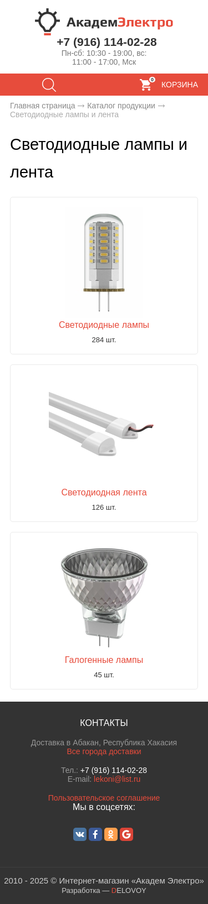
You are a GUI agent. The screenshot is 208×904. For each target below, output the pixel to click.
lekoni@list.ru (117, 779)
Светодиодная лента (103, 492)
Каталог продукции (121, 105)
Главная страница (42, 105)
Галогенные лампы (104, 660)
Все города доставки (104, 751)
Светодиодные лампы (104, 325)
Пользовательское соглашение (104, 797)
